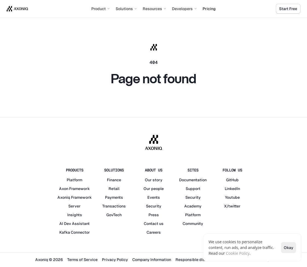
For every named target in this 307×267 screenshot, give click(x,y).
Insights (74, 214)
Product (100, 8)
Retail (114, 188)
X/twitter (232, 206)
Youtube (232, 197)
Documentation (193, 179)
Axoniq (63, 197)
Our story (153, 179)
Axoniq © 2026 (49, 259)
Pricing (209, 8)
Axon (63, 188)
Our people (154, 188)
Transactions (114, 206)
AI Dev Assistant (74, 223)
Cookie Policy (237, 253)
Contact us (153, 223)
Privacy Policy (115, 259)
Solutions (126, 8)
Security (153, 206)
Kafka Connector (74, 232)
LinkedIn (232, 188)
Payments (114, 197)
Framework (79, 188)
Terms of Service (82, 259)
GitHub (232, 179)
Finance (114, 179)
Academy (192, 206)
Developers (184, 8)
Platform (74, 179)
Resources (154, 8)
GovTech (114, 214)
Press (153, 214)
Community (193, 223)
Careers (154, 232)
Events (153, 197)
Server (74, 206)
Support (193, 188)
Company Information (151, 259)
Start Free (288, 8)
